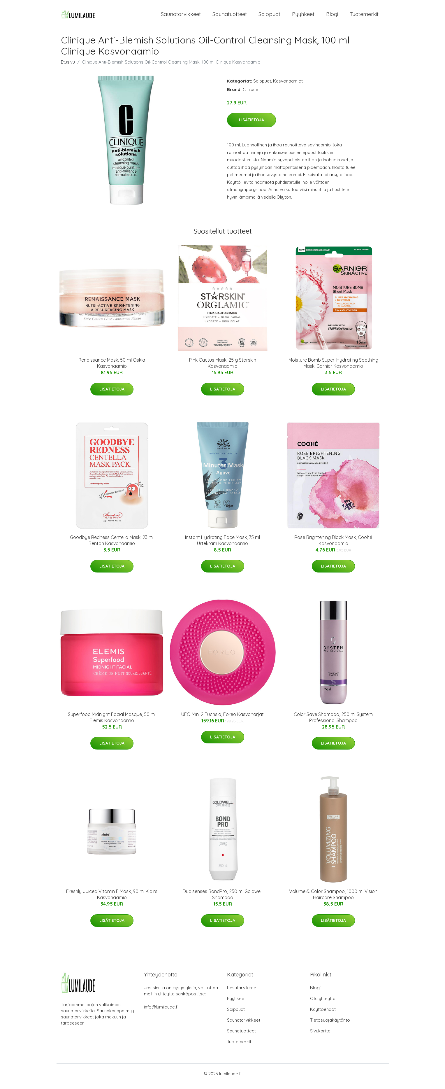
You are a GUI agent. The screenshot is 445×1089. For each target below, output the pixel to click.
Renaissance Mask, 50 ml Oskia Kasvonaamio (111, 368)
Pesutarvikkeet (242, 993)
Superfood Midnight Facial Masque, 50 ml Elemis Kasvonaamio (112, 722)
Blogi (332, 16)
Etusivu (68, 67)
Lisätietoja (251, 125)
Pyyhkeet (303, 16)
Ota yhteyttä (322, 1003)
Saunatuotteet (229, 16)
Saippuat (269, 16)
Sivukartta (320, 1036)
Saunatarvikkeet (181, 16)
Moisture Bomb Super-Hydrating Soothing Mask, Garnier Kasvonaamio (333, 368)
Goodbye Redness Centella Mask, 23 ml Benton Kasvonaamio (112, 545)
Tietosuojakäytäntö (330, 1025)
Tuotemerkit (364, 16)
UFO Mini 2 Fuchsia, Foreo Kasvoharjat (222, 719)
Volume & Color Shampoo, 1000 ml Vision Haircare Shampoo (333, 900)
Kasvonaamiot (288, 86)
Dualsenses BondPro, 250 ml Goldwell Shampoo (222, 900)
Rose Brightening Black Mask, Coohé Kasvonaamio (333, 545)
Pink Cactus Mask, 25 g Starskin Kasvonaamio (222, 368)
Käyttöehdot (323, 1014)
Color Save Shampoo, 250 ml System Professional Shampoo (333, 722)
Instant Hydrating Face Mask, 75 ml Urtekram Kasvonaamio (222, 545)
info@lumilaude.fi (161, 1012)
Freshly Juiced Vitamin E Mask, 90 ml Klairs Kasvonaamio (111, 900)
